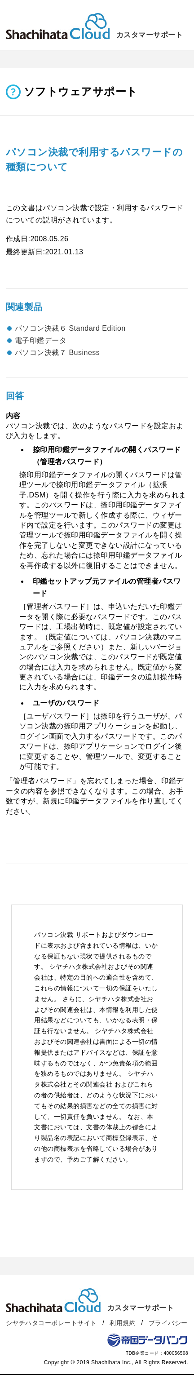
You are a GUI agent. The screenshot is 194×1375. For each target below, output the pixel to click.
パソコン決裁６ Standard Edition (70, 328)
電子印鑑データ (41, 340)
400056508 (175, 1353)
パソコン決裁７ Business (57, 352)
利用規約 (123, 1322)
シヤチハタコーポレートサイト (51, 1322)
